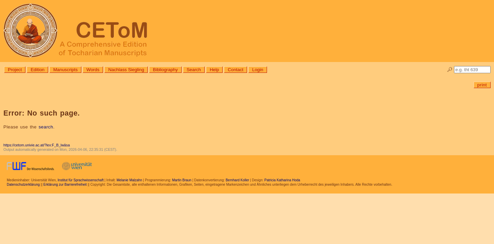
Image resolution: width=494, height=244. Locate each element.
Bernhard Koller (237, 180)
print (482, 84)
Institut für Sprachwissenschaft (81, 180)
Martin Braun (181, 180)
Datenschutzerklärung (23, 184)
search (46, 126)
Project (15, 69)
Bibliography (165, 69)
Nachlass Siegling (126, 69)
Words (92, 69)
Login (257, 69)
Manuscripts (65, 69)
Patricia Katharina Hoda (282, 180)
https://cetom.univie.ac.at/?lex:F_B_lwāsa (36, 145)
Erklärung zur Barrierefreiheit (65, 184)
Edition (37, 69)
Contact (235, 69)
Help (214, 69)
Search (194, 69)
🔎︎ (450, 69)
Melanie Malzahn (129, 180)
